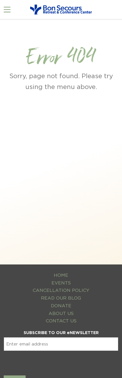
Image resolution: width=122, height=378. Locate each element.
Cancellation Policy (61, 290)
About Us (61, 313)
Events (61, 283)
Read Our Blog (61, 298)
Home (61, 275)
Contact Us (61, 321)
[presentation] (47, 362)
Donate (61, 305)
